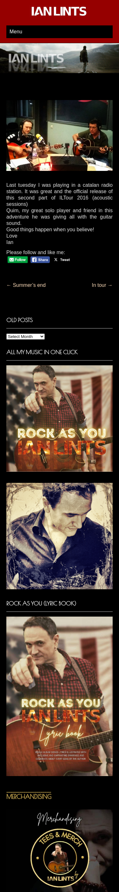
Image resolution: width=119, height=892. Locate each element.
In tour (102, 285)
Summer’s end (26, 285)
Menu (16, 31)
